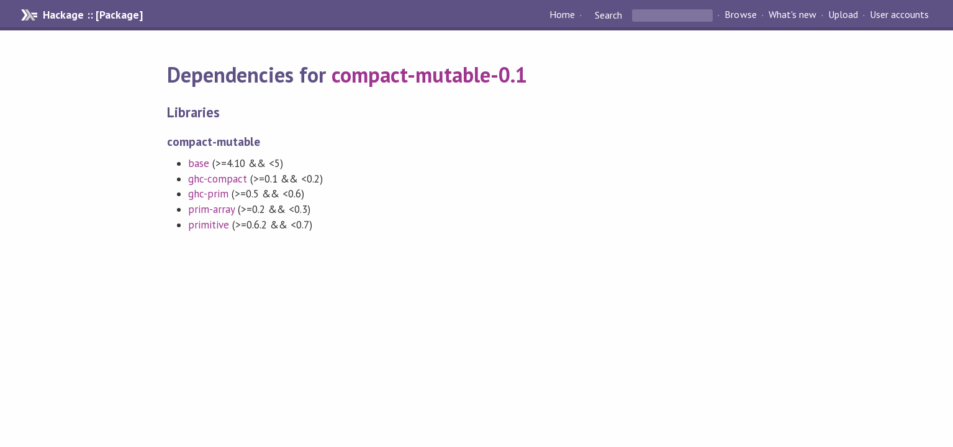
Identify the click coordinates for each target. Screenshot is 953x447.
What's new (792, 15)
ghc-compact (217, 179)
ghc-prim (208, 194)
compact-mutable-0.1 (429, 74)
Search (608, 15)
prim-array (211, 209)
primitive (208, 225)
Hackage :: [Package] (92, 14)
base (198, 163)
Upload (843, 15)
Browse (740, 15)
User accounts (899, 15)
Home (562, 15)
